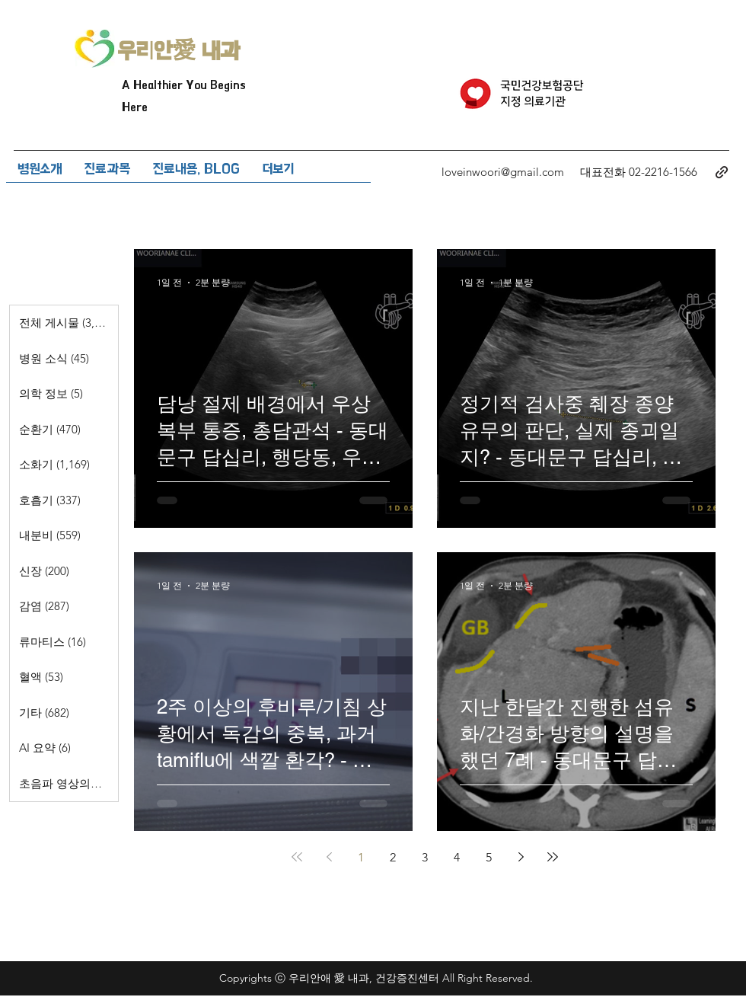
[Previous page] (329, 857)
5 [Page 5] (489, 857)
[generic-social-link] (721, 172)
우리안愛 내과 (179, 51)
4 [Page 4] (457, 857)
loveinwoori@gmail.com (503, 172)
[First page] (297, 857)
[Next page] (520, 857)
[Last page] (552, 857)
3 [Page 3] (425, 857)
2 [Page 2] (393, 857)
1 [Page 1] (361, 857)
